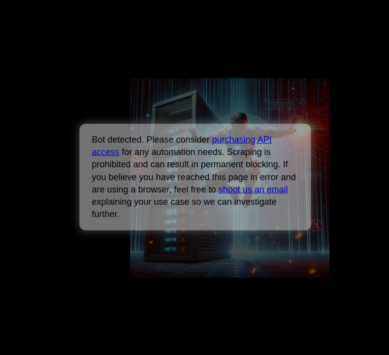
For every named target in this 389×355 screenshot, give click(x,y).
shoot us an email (253, 189)
